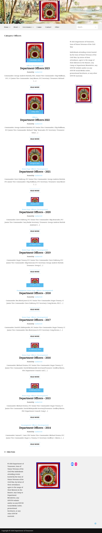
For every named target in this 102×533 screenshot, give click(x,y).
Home (6, 27)
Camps (39, 27)
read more (34, 87)
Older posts (11, 452)
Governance (27, 27)
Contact (48, 27)
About (15, 27)
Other (57, 27)
